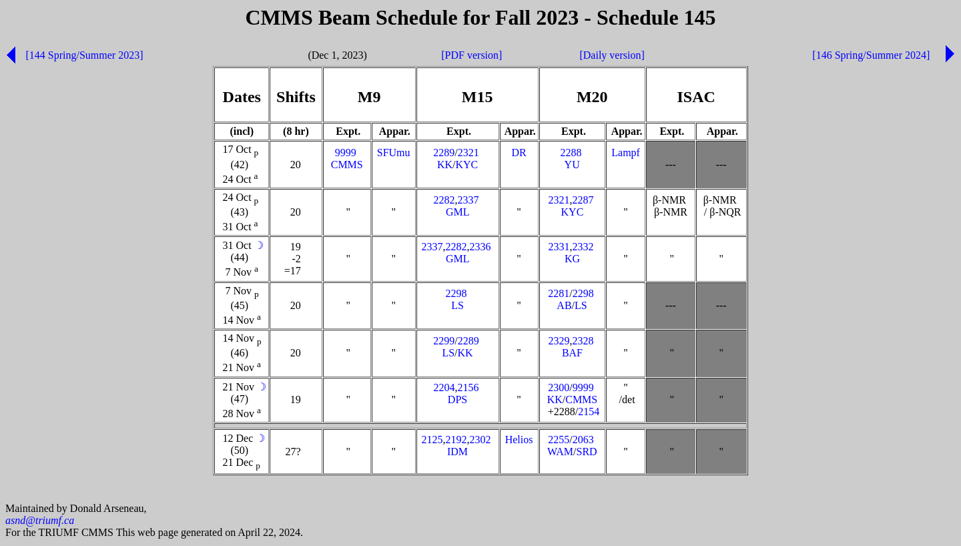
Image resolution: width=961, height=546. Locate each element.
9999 (345, 152)
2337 (468, 200)
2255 (558, 439)
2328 (582, 340)
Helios (519, 439)
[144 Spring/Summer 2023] (84, 55)
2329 (558, 340)
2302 (480, 439)
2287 (582, 200)
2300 (558, 387)
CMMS (347, 164)
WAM (560, 451)
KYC (466, 164)
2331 (558, 246)
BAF (572, 352)
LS (457, 305)
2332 (582, 246)
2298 (456, 293)
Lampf (625, 152)
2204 (444, 387)
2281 (558, 293)
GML (457, 212)
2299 (443, 340)
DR (518, 152)
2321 (468, 152)
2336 (480, 246)
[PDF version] (471, 55)
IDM (457, 451)
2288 (570, 152)
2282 (444, 200)
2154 (588, 411)
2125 (432, 439)
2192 (456, 439)
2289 (443, 152)
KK (444, 164)
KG (572, 258)
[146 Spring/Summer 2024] (871, 55)
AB (564, 305)
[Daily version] (611, 55)
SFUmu (393, 152)
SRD (587, 451)
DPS (457, 399)
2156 (468, 387)
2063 (583, 439)
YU (572, 164)
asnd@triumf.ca (39, 522)
